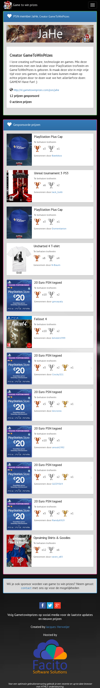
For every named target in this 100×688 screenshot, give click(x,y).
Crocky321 (58, 374)
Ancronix (57, 410)
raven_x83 (57, 556)
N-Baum (56, 264)
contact (26, 588)
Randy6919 (58, 520)
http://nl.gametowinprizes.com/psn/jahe (36, 90)
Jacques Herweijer (58, 627)
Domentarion (59, 228)
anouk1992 (58, 447)
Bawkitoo (57, 155)
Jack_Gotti (57, 192)
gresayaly (57, 301)
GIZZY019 (57, 483)
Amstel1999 (58, 337)
